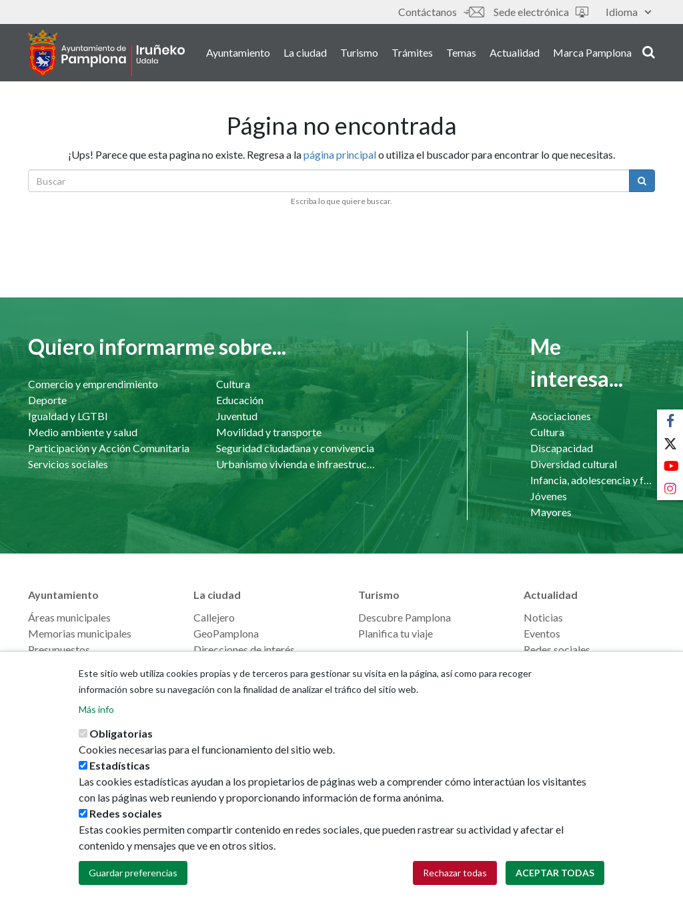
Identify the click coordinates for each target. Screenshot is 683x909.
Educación (239, 399)
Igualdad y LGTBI (68, 415)
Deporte (47, 399)
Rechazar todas (455, 883)
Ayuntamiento (238, 52)
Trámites (412, 52)
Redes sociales (557, 649)
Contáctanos (441, 11)
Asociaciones (560, 415)
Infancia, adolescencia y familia (592, 480)
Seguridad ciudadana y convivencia (295, 447)
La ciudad (305, 52)
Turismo (359, 52)
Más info (96, 720)
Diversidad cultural (573, 464)
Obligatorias (121, 744)
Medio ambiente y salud (82, 431)
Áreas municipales (69, 617)
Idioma (628, 11)
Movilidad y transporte (268, 431)
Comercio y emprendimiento (93, 383)
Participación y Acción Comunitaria (108, 447)
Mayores (551, 512)
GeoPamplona (226, 633)
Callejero (214, 617)
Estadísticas (119, 776)
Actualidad (515, 52)
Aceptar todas (555, 883)
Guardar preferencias (133, 883)
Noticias (543, 617)
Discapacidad (561, 447)
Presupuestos (59, 649)
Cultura (233, 383)
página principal (339, 154)
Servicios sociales (68, 464)
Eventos (542, 633)
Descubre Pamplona (404, 617)
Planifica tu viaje (395, 633)
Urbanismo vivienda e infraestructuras (297, 464)
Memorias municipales (79, 633)
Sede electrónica (541, 11)
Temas (461, 52)
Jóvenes (548, 496)
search (648, 51)
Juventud (236, 415)
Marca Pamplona (592, 52)
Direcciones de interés (244, 649)
